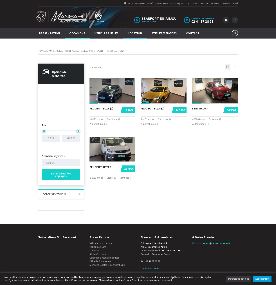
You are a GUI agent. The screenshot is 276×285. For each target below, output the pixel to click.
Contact (192, 33)
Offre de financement (100, 261)
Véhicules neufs (106, 33)
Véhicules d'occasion (100, 243)
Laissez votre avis (220, 243)
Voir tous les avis (201, 243)
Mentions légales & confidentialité (107, 265)
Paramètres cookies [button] (238, 278)
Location (135, 33)
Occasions (77, 33)
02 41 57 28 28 (202, 21)
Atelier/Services (164, 33)
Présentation (49, 33)
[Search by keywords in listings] (61, 162)
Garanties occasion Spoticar (104, 257)
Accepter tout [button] (262, 278)
